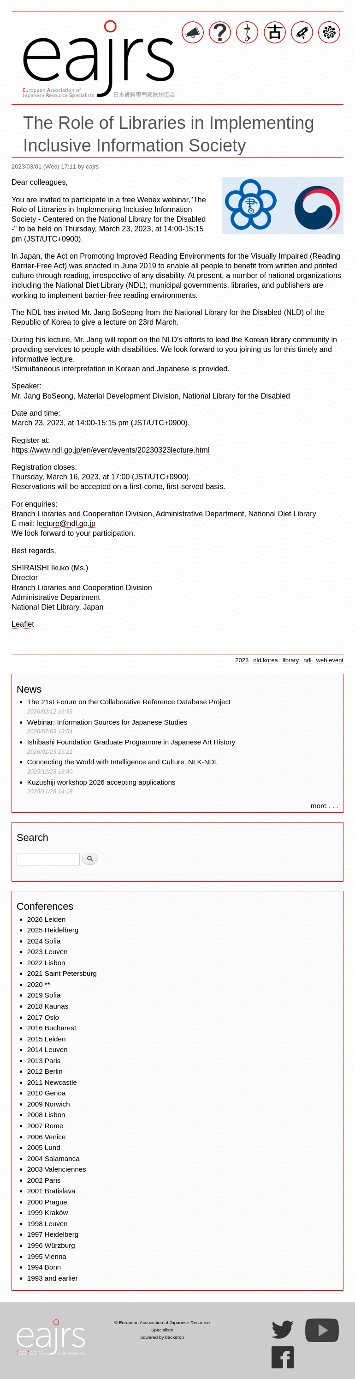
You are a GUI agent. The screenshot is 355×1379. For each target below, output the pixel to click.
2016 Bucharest (51, 1028)
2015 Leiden (46, 1039)
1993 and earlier (52, 1278)
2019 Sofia (44, 995)
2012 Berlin (45, 1071)
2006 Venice (46, 1137)
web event (329, 660)
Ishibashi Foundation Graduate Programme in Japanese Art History (132, 742)
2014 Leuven (47, 1049)
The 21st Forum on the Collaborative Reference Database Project (129, 702)
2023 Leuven (47, 952)
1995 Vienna (46, 1256)
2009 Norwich (48, 1104)
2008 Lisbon (46, 1115)
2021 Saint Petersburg (62, 973)
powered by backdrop (162, 1337)
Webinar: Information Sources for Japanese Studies (107, 722)
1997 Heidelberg (52, 1234)
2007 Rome (45, 1126)
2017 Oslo (43, 1017)
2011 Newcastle (52, 1082)
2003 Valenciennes (56, 1169)
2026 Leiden (46, 919)
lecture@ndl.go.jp (66, 523)
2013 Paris (44, 1060)
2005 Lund (43, 1147)
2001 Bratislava (51, 1191)
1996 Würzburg (51, 1245)
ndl (307, 660)
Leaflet (23, 624)
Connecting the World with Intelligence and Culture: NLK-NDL (122, 762)
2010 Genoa (46, 1093)
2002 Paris (44, 1180)
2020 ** (38, 984)
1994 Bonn (44, 1267)
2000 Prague (47, 1202)
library (291, 660)
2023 (241, 660)
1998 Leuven (47, 1224)
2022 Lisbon (46, 963)
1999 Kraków (47, 1212)
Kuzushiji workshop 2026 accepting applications (101, 782)
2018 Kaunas (48, 1006)
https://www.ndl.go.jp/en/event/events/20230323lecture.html (111, 450)
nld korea (265, 660)
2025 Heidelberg (52, 930)
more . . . (324, 806)
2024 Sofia (44, 941)
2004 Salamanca (53, 1158)
